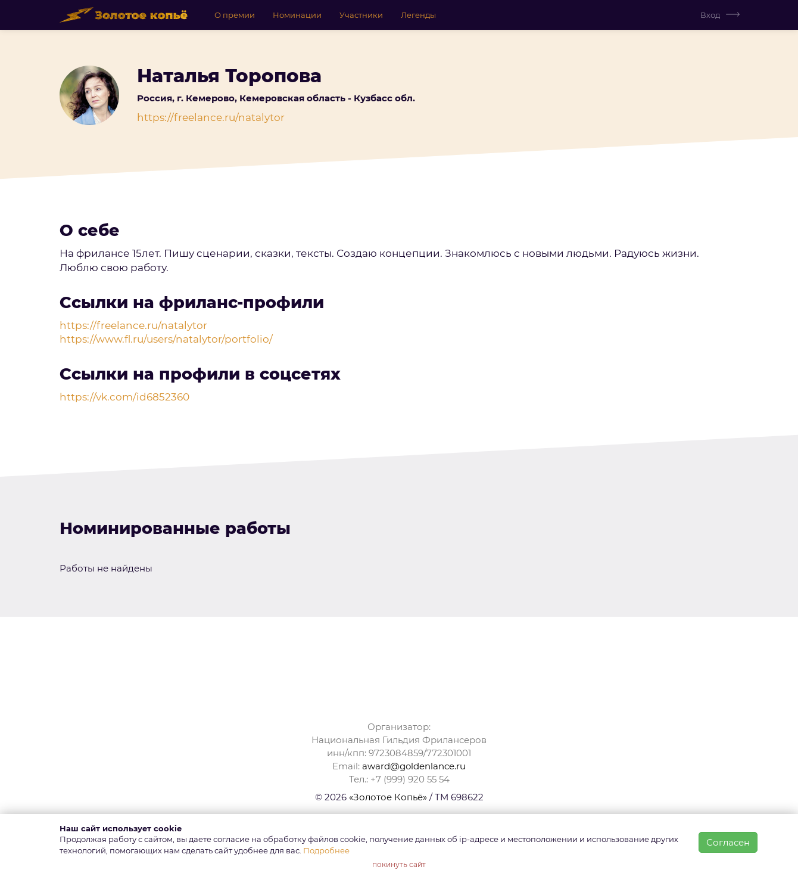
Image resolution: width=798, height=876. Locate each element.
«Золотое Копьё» (388, 797)
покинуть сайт (399, 864)
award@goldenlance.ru (414, 766)
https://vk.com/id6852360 (124, 397)
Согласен (728, 842)
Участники (361, 15)
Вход (710, 15)
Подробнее (326, 850)
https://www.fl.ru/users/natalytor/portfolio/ (166, 339)
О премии (234, 15)
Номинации (297, 15)
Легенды (418, 15)
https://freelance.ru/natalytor (211, 117)
